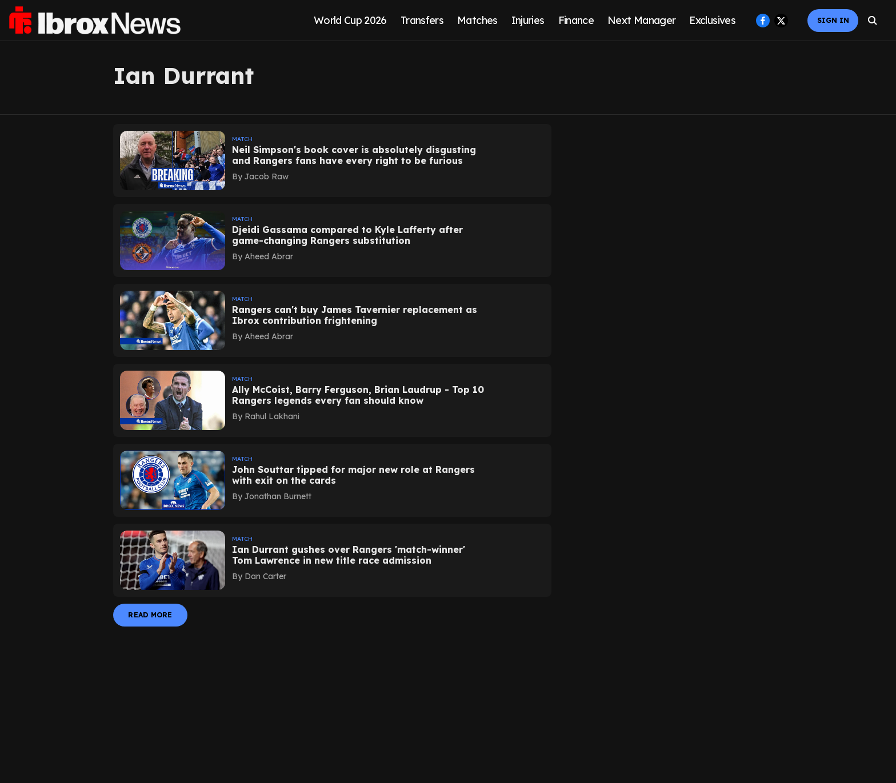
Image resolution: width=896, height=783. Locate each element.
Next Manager (641, 20)
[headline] (359, 155)
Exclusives (712, 20)
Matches (477, 20)
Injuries (528, 20)
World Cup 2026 (350, 20)
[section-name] (359, 137)
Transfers (422, 20)
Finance (576, 20)
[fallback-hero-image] (172, 160)
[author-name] (262, 177)
